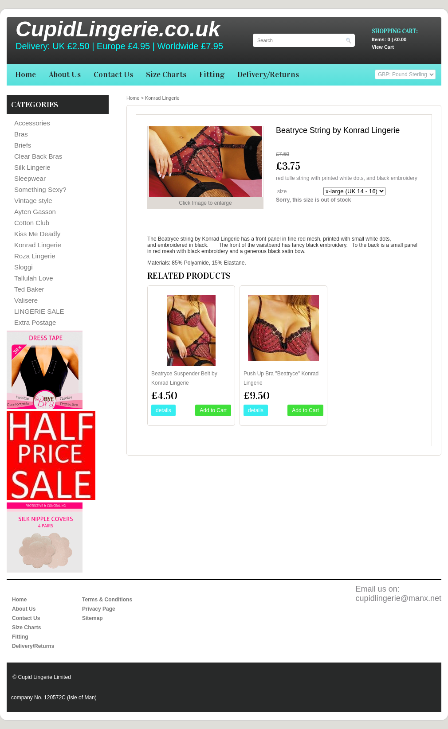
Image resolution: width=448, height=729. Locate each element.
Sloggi (23, 267)
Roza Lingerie (34, 256)
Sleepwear (30, 178)
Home (25, 74)
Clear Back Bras (38, 156)
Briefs (22, 145)
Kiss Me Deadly (37, 234)
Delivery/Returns (268, 74)
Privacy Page (98, 609)
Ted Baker (29, 289)
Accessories (32, 123)
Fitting (211, 74)
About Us (65, 74)
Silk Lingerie (32, 167)
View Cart (406, 43)
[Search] (299, 40)
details (163, 410)
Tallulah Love (33, 278)
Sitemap (92, 618)
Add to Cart (213, 410)
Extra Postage (35, 322)
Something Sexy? (40, 189)
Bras (21, 134)
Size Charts (166, 74)
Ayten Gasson (35, 211)
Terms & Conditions (107, 599)
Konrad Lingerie (37, 245)
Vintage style (33, 200)
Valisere (26, 300)
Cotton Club (31, 222)
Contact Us (113, 74)
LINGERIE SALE (39, 311)
